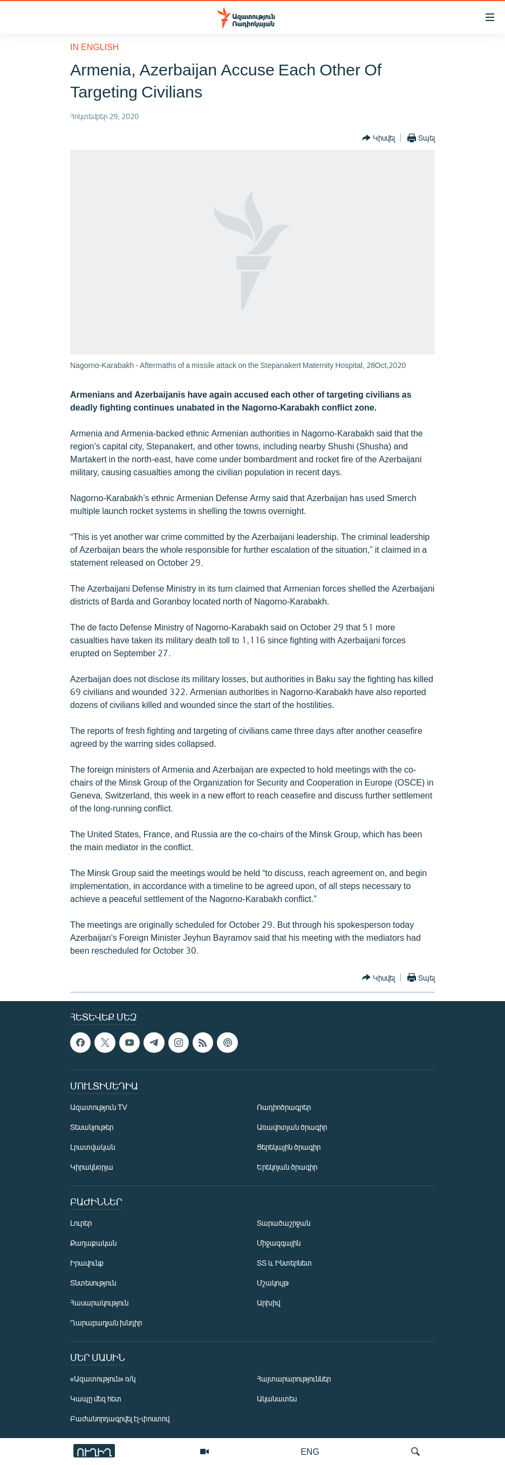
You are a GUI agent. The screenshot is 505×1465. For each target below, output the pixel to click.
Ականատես (277, 1398)
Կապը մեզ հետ (95, 1398)
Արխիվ (268, 1302)
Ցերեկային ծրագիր (288, 1146)
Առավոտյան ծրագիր (292, 1126)
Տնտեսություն (93, 1282)
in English (94, 46)
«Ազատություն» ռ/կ (102, 1378)
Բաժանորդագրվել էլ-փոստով (119, 1418)
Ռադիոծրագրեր (284, 1107)
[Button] (378, 137)
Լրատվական (92, 1146)
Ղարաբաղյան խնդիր (106, 1322)
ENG (310, 1451)
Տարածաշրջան (283, 1222)
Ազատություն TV (98, 1107)
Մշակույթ (273, 1282)
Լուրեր (81, 1222)
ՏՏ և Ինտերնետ (284, 1262)
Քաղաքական (93, 1242)
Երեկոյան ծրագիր (287, 1166)
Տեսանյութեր (91, 1126)
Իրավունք (87, 1262)
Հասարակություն (99, 1302)
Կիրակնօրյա (91, 1166)
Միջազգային (279, 1242)
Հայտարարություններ (294, 1378)
